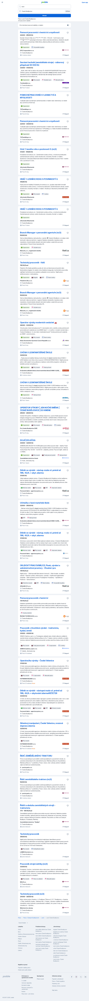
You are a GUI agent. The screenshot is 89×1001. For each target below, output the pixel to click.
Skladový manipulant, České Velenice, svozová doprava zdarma (41, 724)
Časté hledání (23, 923)
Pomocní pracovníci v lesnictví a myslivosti (40, 32)
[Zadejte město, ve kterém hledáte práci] (44, 11)
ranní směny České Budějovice (61, 946)
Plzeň (19, 941)
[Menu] (2, 2)
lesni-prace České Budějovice (43, 933)
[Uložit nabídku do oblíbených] (67, 32)
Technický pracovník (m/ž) (32, 894)
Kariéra (23, 991)
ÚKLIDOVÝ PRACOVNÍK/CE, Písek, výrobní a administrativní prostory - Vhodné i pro (40, 566)
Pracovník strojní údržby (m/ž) (34, 864)
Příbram (20, 938)
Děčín (19, 929)
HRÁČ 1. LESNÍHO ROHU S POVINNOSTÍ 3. (39, 179)
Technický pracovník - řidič (32, 262)
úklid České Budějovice (59, 953)
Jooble (12, 997)
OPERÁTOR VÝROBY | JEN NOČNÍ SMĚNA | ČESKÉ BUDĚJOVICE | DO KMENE (40, 408)
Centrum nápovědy (27, 983)
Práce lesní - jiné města (28, 994)
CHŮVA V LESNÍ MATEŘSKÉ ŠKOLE (36, 352)
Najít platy (54, 990)
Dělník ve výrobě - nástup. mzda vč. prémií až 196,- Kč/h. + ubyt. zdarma (40, 471)
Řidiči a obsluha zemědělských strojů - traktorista (37, 806)
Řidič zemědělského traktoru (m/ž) (36, 779)
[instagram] (76, 976)
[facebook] (71, 976)
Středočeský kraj (22, 945)
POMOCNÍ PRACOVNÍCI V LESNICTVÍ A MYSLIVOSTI (38, 96)
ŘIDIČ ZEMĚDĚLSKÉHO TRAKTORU (36, 756)
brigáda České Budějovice (60, 929)
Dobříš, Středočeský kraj (24, 943)
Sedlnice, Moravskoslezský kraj (26, 934)
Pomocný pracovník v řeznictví (34, 598)
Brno (19, 932)
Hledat (44, 15)
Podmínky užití (56, 983)
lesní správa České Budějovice (44, 942)
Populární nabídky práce (24, 967)
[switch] (68, 25)
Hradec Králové (22, 936)
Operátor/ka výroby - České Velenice (37, 660)
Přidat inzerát (40, 979)
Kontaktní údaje (26, 985)
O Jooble (24, 980)
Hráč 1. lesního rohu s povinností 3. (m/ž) (38, 149)
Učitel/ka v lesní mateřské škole (34, 503)
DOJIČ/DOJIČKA (27, 440)
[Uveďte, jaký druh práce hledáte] (44, 7)
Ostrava (20, 948)
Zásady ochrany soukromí (59, 986)
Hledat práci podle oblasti (24, 970)
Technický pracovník (29, 834)
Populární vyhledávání (57, 979)
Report (65, 55)
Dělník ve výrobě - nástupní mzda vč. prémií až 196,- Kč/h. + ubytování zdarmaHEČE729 (41, 691)
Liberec (20, 950)
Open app (85, 2)
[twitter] (81, 976)
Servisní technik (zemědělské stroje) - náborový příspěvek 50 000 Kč (42, 63)
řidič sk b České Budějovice (60, 950)
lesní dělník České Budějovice (43, 936)
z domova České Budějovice (60, 939)
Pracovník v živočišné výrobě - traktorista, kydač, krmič (39, 629)
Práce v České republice (58, 981)
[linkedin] (85, 976)
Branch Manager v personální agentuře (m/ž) (40, 232)
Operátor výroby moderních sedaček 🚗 (38, 322)
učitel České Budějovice (59, 948)
